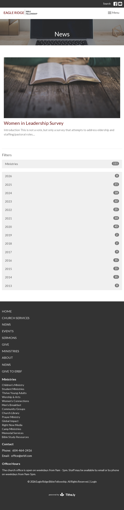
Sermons (9, 337)
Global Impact (10, 421)
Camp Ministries (11, 429)
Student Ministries (13, 389)
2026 (62, 176)
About (7, 357)
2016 (62, 260)
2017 (62, 252)
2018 (62, 243)
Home (7, 311)
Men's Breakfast (11, 405)
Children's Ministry (13, 385)
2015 (62, 269)
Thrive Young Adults (14, 393)
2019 (62, 235)
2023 (62, 201)
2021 (62, 218)
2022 (62, 209)
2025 (62, 184)
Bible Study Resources (15, 437)
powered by (62, 494)
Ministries (62, 164)
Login (94, 481)
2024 (62, 193)
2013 (62, 285)
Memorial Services (13, 433)
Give (5, 344)
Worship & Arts (11, 397)
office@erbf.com (21, 455)
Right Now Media (12, 425)
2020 (62, 226)
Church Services (15, 318)
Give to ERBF (12, 371)
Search (107, 3)
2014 (62, 277)
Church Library (10, 413)
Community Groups (13, 409)
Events (8, 331)
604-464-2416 (22, 450)
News (6, 324)
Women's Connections (15, 401)
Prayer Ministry (11, 417)
